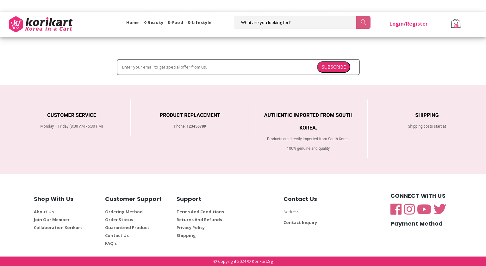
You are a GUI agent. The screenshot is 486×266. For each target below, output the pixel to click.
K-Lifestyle (199, 22)
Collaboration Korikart (58, 227)
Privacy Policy (191, 227)
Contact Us (117, 235)
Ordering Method (124, 212)
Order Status (119, 219)
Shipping (186, 235)
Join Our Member (52, 219)
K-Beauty (153, 22)
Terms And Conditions (200, 212)
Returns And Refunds (199, 219)
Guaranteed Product (127, 227)
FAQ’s (111, 243)
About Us (44, 212)
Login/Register (408, 23)
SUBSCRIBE (334, 67)
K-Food (175, 22)
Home (132, 22)
